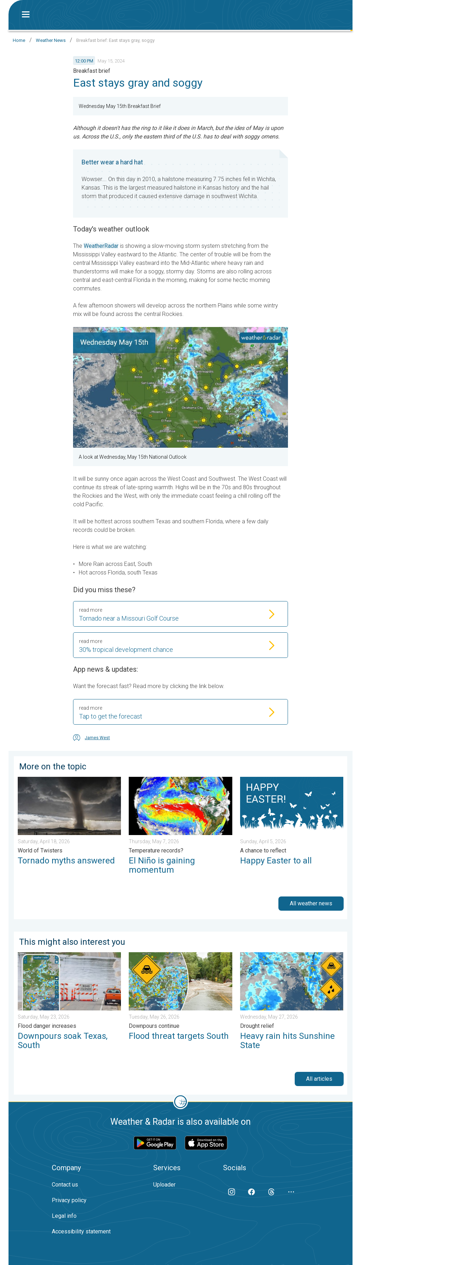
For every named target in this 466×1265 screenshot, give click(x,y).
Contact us (65, 1184)
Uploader (164, 1184)
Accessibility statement (81, 1231)
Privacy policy (69, 1200)
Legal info (64, 1215)
